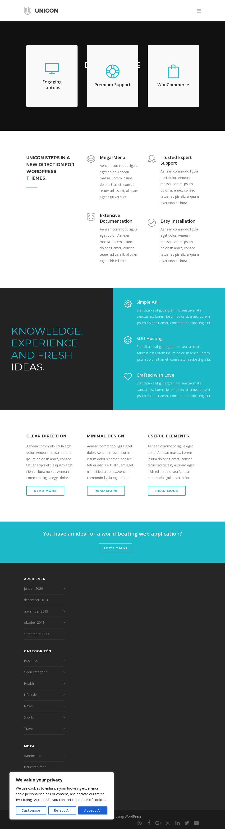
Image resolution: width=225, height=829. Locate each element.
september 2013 (36, 634)
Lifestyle (30, 694)
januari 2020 (33, 588)
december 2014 (36, 600)
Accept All (93, 810)
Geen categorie (35, 672)
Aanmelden (32, 755)
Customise (31, 810)
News (28, 706)
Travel (28, 728)
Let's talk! (115, 548)
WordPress (133, 816)
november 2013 (36, 611)
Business (31, 660)
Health (29, 683)
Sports (29, 717)
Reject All (62, 810)
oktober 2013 (34, 622)
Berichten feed (35, 767)
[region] (61, 795)
